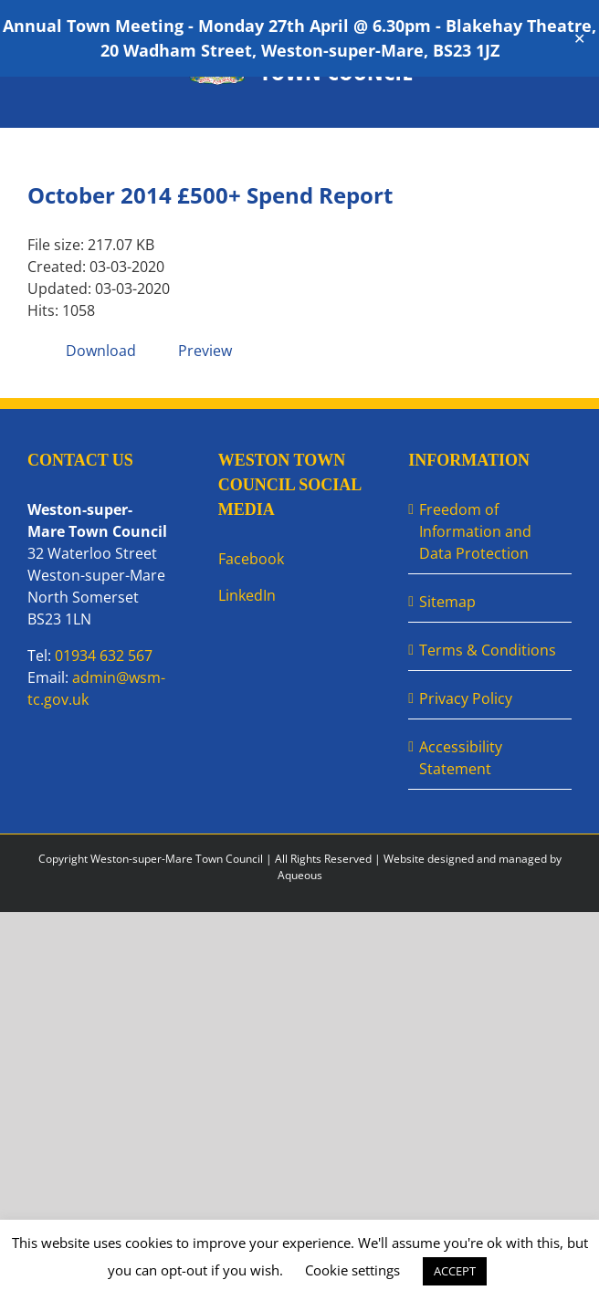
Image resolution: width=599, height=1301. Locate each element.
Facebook (251, 559)
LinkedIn (247, 595)
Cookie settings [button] (352, 1270)
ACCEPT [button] (455, 1271)
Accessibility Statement (460, 758)
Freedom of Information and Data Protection (475, 531)
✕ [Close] (579, 39)
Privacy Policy (465, 698)
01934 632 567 (103, 655)
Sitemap (447, 602)
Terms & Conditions (487, 650)
